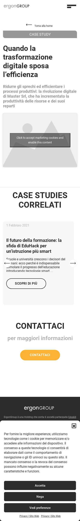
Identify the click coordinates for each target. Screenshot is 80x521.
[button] (74, 426)
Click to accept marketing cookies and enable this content (40, 140)
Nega (40, 497)
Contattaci (40, 355)
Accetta (40, 485)
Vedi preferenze (40, 508)
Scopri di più (26, 283)
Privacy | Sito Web (29, 516)
